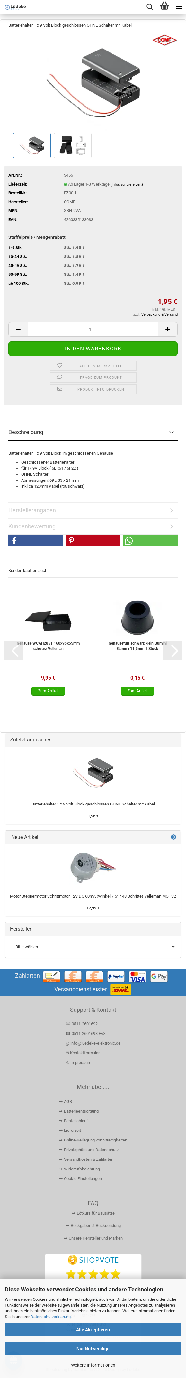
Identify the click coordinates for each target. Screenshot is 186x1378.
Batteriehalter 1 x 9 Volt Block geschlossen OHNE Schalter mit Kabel (93, 804)
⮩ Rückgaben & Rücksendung (93, 1225)
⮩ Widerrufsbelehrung (79, 1169)
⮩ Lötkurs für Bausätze (93, 1213)
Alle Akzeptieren (93, 1329)
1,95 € (93, 816)
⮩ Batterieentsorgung (79, 1111)
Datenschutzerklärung (51, 1316)
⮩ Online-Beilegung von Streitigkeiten (93, 1140)
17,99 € (93, 908)
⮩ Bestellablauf (73, 1120)
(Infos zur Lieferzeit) (127, 184)
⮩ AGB (65, 1101)
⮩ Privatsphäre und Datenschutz (89, 1149)
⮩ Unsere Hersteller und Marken (93, 1238)
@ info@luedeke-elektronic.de (93, 1043)
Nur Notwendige (93, 1348)
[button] (18, 329)
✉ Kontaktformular (83, 1052)
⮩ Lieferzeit (70, 1130)
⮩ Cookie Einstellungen (80, 1178)
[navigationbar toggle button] (179, 7)
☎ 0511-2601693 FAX (86, 1033)
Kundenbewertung (32, 526)
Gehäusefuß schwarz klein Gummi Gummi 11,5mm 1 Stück (138, 646)
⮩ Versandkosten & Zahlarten (86, 1159)
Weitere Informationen (93, 1365)
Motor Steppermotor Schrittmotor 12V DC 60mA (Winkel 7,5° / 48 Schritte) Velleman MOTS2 (93, 896)
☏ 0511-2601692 (82, 1023)
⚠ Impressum (78, 1062)
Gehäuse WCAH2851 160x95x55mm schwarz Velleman (48, 646)
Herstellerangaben (32, 510)
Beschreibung (25, 432)
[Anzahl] (93, 329)
